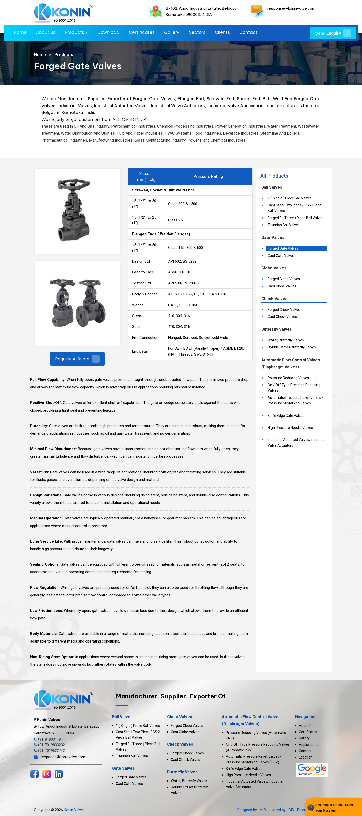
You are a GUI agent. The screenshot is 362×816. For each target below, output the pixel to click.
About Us (45, 33)
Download (108, 33)
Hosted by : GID (281, 810)
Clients (222, 33)
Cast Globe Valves (282, 286)
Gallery (171, 33)
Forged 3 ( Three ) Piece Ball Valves (295, 218)
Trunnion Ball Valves (284, 225)
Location (305, 757)
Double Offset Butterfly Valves (292, 347)
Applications (309, 745)
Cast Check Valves (282, 317)
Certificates (142, 33)
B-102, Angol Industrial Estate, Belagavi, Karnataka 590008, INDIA (66, 726)
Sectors (197, 33)
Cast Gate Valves (281, 256)
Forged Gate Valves (283, 248)
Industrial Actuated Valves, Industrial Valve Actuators (296, 442)
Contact (248, 33)
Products (74, 33)
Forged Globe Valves (284, 279)
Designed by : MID (252, 810)
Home (20, 33)
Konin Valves (74, 810)
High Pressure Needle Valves (290, 428)
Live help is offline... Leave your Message (334, 807)
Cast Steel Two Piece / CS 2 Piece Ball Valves (294, 208)
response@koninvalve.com (291, 8)
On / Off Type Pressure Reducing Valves (294, 387)
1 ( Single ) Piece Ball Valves (290, 198)
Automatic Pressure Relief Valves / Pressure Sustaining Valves (295, 400)
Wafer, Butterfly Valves (286, 340)
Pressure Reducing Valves (288, 378)
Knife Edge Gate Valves (286, 416)
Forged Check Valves (284, 310)
